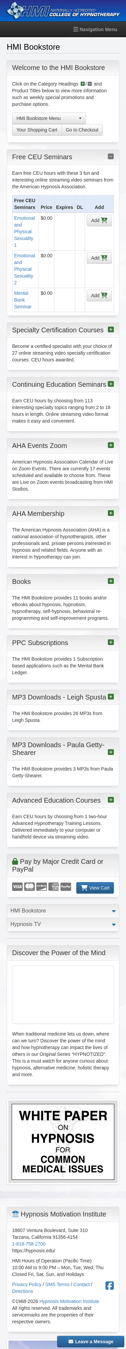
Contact (82, 1284)
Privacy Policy (26, 1284)
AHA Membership (63, 513)
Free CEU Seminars (63, 157)
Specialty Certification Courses (63, 330)
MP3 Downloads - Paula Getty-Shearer (63, 748)
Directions (22, 1291)
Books (63, 581)
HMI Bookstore (28, 911)
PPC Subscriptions (63, 642)
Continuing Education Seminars (63, 384)
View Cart (95, 888)
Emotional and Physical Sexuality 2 (24, 269)
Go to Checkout (82, 130)
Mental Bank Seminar (23, 299)
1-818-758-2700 (29, 1244)
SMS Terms (57, 1284)
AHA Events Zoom (63, 445)
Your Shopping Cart (36, 130)
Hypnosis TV (25, 924)
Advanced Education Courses (63, 800)
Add (99, 220)
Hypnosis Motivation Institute (69, 1301)
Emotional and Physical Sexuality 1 (24, 231)
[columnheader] (25, 204)
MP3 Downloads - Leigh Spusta (63, 697)
